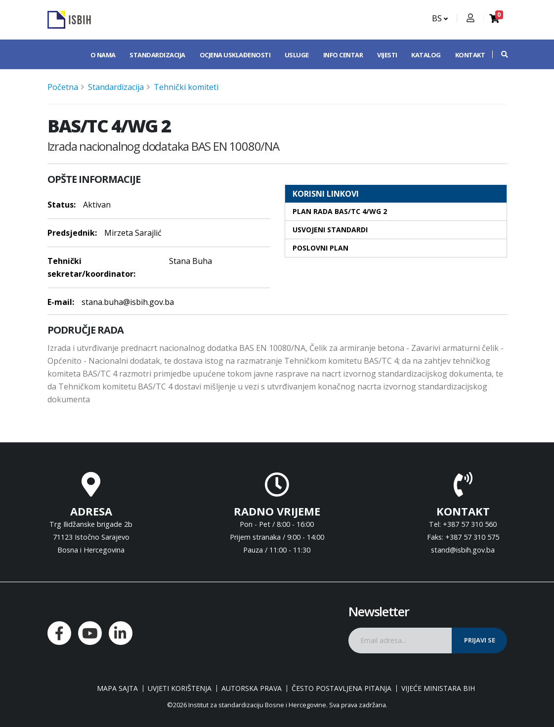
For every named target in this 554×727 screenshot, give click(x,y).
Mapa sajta (117, 688)
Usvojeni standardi (330, 229)
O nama (103, 54)
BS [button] (440, 18)
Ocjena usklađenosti (235, 54)
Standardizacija (157, 54)
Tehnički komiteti (186, 87)
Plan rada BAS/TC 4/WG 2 (340, 211)
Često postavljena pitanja (341, 688)
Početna (62, 87)
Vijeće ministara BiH (438, 688)
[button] (499, 54)
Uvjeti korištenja (180, 688)
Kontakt (470, 54)
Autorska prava (251, 688)
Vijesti (387, 54)
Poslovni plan (320, 248)
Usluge (297, 54)
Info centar (343, 54)
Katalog (426, 54)
